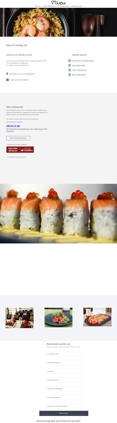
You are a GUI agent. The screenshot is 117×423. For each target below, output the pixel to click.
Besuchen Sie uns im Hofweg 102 (22, 74)
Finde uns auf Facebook (19, 80)
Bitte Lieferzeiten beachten (14, 122)
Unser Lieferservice (79, 70)
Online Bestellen (49, 6)
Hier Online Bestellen (18, 138)
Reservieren (63, 413)
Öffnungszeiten (63, 6)
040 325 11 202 (13, 126)
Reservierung (77, 6)
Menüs (38, 6)
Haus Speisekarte (78, 65)
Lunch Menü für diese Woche (83, 61)
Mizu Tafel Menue (79, 75)
